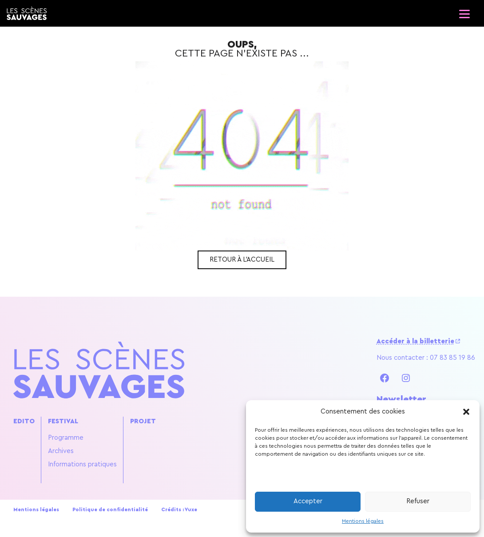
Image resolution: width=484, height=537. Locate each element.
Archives (61, 451)
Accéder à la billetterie (415, 341)
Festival (63, 421)
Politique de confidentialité (110, 509)
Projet (143, 421)
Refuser (417, 501)
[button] (466, 411)
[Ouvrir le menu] (464, 11)
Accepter (308, 501)
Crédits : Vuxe (179, 509)
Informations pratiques (82, 464)
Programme (65, 437)
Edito (24, 421)
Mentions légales (363, 521)
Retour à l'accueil (242, 259)
